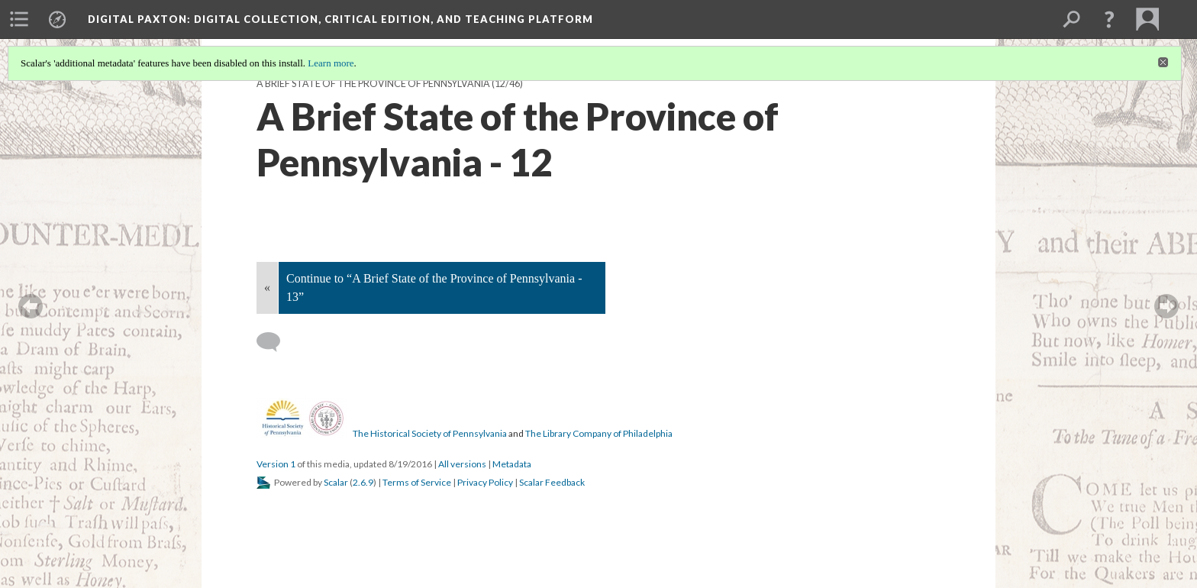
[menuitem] (19, 19)
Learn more (330, 63)
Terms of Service (416, 482)
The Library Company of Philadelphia (599, 433)
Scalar (336, 482)
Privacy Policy (485, 482)
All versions (462, 464)
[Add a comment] (275, 342)
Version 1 (275, 464)
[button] (1109, 19)
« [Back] (267, 287)
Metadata (511, 464)
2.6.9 (363, 482)
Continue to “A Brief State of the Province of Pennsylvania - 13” (434, 287)
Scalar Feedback (552, 482)
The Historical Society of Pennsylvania (430, 433)
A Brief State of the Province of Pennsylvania (373, 83)
